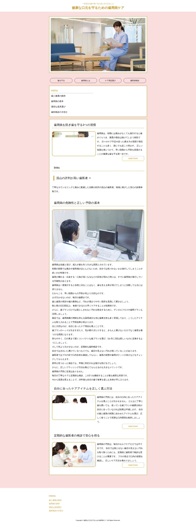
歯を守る (61, 80)
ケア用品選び (110, 80)
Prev (52, 45)
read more (133, 158)
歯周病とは (85, 80)
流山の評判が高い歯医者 (72, 178)
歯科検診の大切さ (59, 112)
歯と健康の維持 (58, 96)
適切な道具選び (58, 107)
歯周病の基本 (57, 101)
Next (144, 45)
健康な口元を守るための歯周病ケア (98, 8)
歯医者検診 (134, 80)
